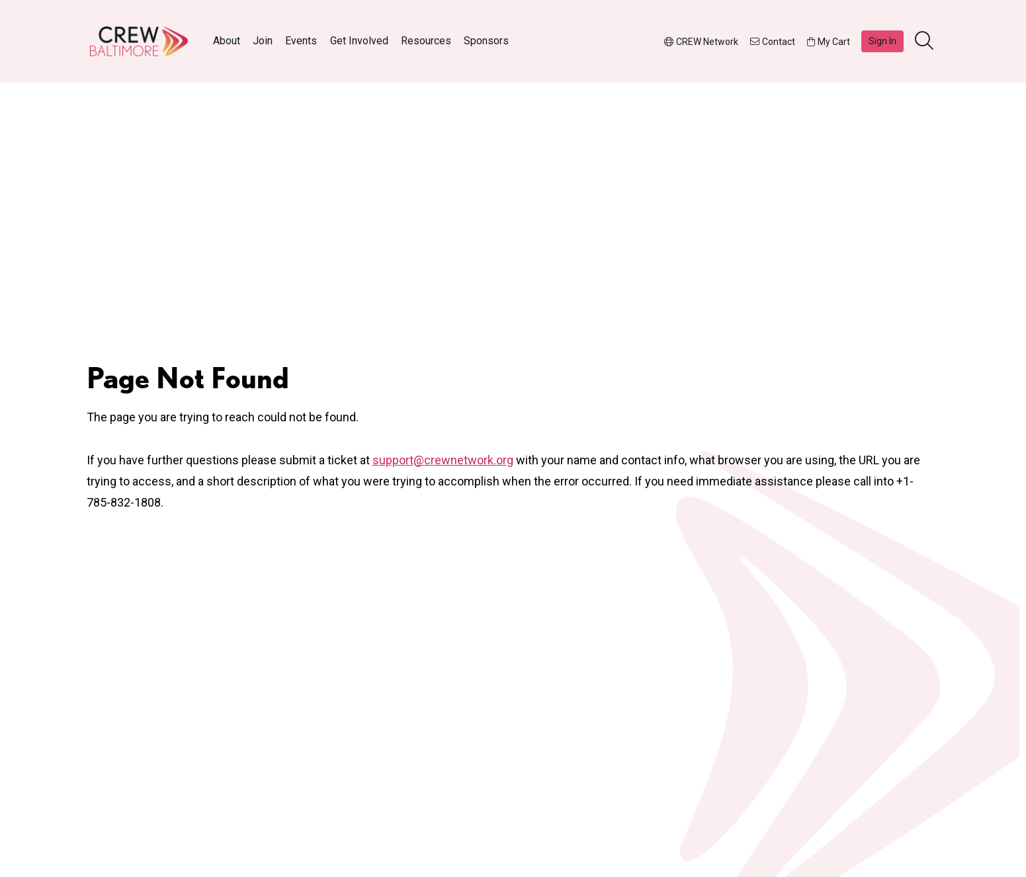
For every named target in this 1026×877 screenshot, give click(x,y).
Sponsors (486, 40)
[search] (925, 41)
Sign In (882, 41)
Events (301, 40)
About (226, 40)
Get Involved (359, 40)
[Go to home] (139, 41)
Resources (426, 40)
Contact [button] (772, 41)
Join (263, 40)
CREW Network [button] (701, 41)
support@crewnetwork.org (442, 460)
